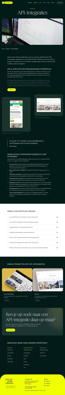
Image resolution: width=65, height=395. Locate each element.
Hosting (25, 362)
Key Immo (37, 294)
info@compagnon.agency (30, 386)
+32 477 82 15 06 (28, 388)
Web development (28, 350)
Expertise (35, 2)
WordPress (26, 356)
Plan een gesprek (10, 330)
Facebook (47, 381)
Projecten (30, 2)
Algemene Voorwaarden (34, 390)
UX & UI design (43, 356)
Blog (48, 2)
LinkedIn (46, 385)
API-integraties (27, 353)
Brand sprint (10, 350)
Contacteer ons (12, 89)
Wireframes (42, 353)
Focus (40, 2)
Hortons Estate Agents (9, 294)
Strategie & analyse (44, 350)
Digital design (10, 361)
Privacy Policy (27, 390)
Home (3, 48)
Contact (52, 2)
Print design (9, 358)
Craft (25, 359)
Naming (9, 356)
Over (44, 2)
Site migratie (26, 364)
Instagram (47, 383)
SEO (24, 367)
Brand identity (10, 353)
